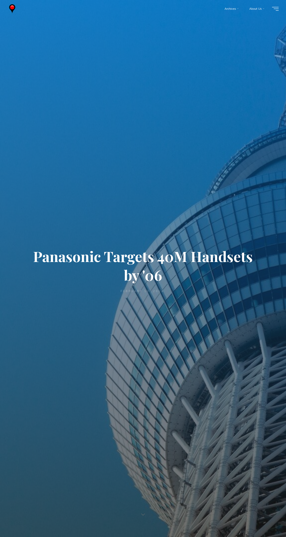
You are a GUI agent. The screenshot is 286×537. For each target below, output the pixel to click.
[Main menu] (275, 9)
